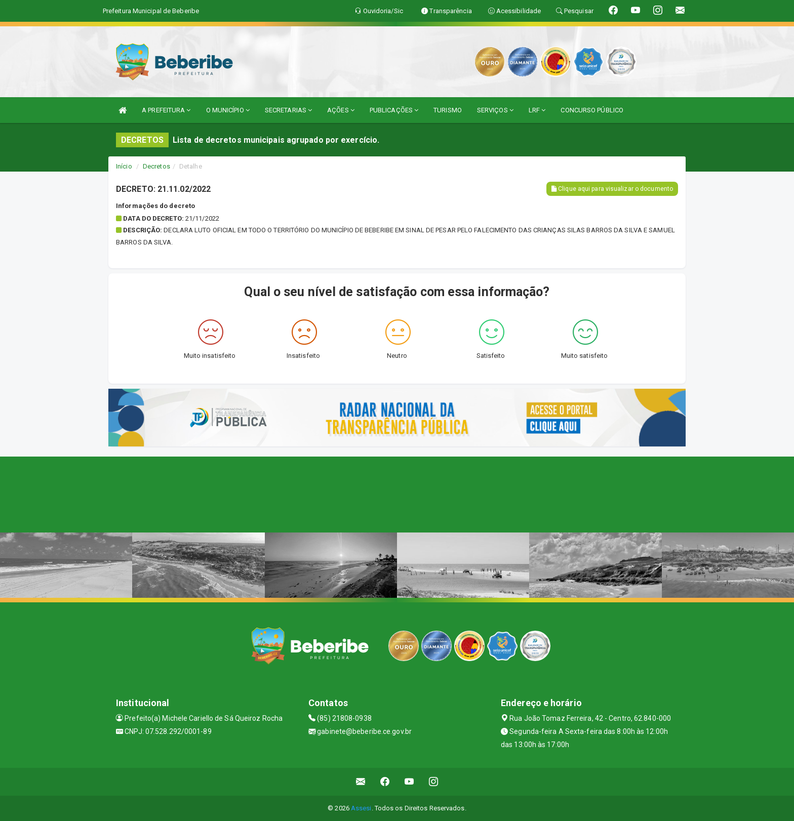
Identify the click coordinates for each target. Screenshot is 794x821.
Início (124, 166)
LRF (537, 110)
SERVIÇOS (495, 110)
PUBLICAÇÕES (394, 110)
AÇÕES (340, 110)
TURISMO (447, 110)
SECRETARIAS (288, 110)
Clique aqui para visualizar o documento (612, 188)
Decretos (156, 166)
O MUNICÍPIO (228, 110)
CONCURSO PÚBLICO (592, 110)
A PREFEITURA (166, 110)
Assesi (361, 808)
